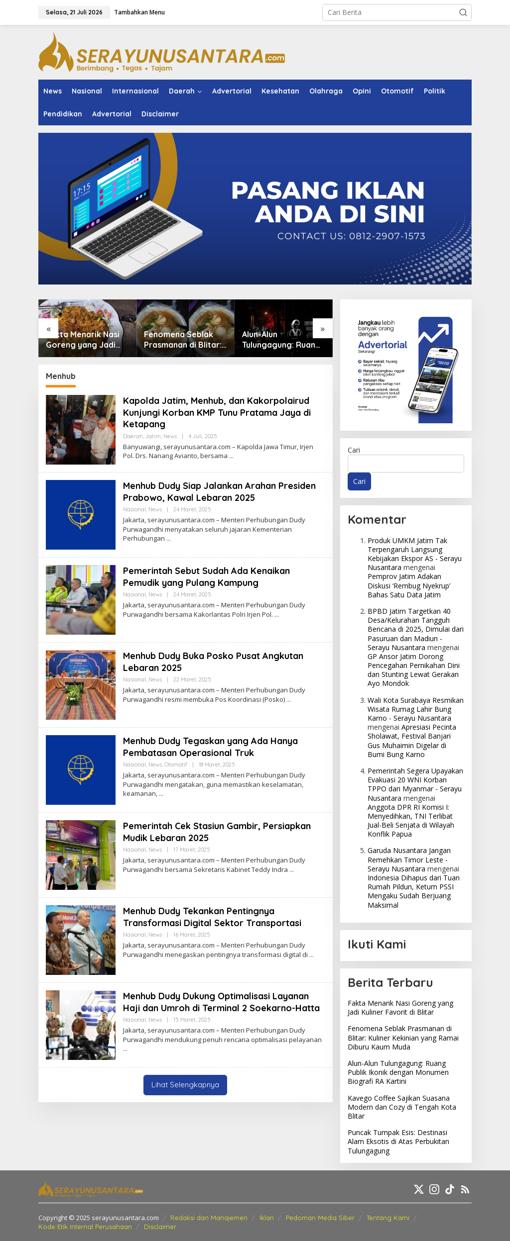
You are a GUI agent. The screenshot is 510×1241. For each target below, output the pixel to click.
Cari (354, 450)
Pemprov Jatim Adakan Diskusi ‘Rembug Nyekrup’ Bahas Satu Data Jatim (409, 585)
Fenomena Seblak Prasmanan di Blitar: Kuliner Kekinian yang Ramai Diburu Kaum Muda (185, 339)
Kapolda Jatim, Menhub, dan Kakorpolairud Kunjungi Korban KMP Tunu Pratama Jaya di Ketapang (217, 412)
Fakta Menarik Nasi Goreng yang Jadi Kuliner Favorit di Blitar (83, 339)
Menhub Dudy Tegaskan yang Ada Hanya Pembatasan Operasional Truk (210, 746)
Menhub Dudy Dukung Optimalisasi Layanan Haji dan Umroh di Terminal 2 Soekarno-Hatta (221, 1001)
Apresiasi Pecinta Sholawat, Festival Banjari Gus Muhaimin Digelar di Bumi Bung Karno (412, 740)
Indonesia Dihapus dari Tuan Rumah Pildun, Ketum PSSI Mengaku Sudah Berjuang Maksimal (414, 891)
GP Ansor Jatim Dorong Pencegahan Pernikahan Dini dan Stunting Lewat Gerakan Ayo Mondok (414, 670)
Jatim (153, 436)
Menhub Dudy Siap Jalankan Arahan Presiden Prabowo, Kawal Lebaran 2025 (219, 491)
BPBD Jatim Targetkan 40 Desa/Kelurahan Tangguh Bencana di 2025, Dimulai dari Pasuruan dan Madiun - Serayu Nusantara (416, 629)
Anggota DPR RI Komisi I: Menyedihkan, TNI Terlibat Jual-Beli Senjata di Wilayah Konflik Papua (411, 820)
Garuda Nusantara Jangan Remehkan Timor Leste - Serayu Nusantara (409, 859)
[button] (463, 12)
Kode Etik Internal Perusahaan (85, 1227)
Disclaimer (160, 1227)
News (170, 436)
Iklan (266, 1218)
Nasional (134, 509)
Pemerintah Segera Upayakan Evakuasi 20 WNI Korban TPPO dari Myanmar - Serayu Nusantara (415, 784)
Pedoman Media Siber (320, 1218)
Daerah (133, 436)
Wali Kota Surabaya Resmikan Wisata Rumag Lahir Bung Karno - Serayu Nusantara (416, 709)
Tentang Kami (388, 1218)
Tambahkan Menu (139, 12)
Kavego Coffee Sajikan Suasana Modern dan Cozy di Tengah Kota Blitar (402, 1107)
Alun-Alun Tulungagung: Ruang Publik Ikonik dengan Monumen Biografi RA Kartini (281, 339)
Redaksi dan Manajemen (209, 1218)
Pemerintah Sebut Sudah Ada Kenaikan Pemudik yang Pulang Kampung (206, 576)
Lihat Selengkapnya (185, 1084)
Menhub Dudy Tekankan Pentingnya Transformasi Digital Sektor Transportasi (212, 916)
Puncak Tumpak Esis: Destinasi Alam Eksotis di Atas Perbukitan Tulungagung (398, 1141)
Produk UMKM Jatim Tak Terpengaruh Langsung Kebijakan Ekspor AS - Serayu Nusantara (415, 554)
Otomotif (175, 764)
